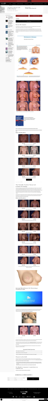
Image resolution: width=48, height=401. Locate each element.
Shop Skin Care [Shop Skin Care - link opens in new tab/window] (26, 3)
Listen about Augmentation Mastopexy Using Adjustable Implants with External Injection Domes (29, 21)
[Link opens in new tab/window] (22, 390)
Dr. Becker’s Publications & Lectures (38, 3)
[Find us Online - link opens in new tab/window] (10, 58)
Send (38, 375)
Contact (45, 3)
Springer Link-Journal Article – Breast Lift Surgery (9, 26)
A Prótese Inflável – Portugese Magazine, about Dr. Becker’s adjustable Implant (9, 52)
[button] (1, 399)
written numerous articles (38, 356)
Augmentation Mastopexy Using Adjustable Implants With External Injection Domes (10, 55)
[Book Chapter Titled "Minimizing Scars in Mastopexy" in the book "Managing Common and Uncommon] (29, 119)
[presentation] (13, 379)
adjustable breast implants (33, 338)
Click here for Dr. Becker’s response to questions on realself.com (23, 366)
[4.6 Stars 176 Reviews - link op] (11, 388)
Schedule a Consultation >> (24, 371)
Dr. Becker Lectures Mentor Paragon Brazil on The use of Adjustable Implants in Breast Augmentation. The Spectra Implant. (9, 22)
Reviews (31, 3)
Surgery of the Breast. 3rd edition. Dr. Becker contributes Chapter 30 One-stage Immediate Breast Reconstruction (10, 39)
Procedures (14, 3)
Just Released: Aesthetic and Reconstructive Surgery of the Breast (9, 48)
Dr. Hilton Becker (31, 307)
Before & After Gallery (20, 3)
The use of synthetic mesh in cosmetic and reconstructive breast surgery (9, 17)
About (10, 3)
